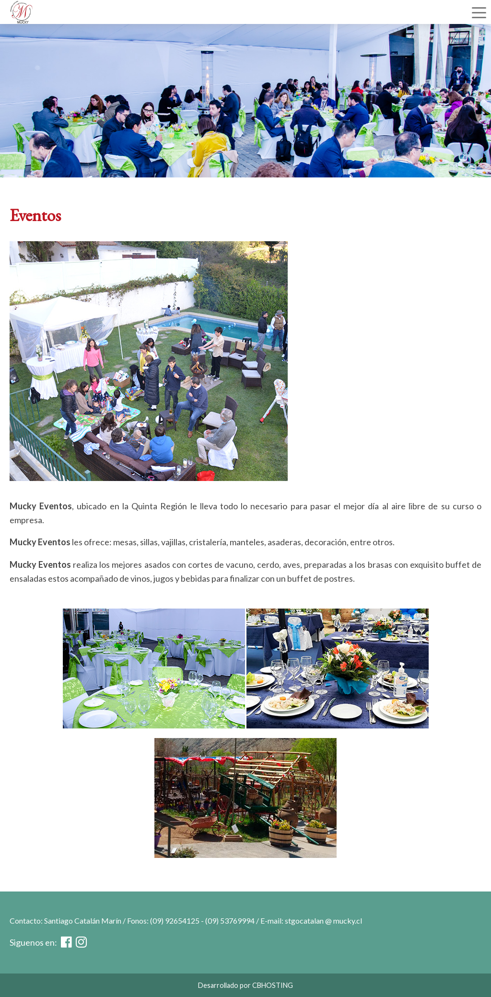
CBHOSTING (272, 985)
